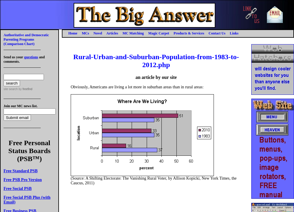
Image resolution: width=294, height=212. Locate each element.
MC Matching (133, 33)
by (25, 89)
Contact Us (217, 33)
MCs (85, 33)
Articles (112, 33)
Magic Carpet (158, 33)
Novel (97, 33)
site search (11, 89)
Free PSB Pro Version (23, 180)
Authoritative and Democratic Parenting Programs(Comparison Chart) (26, 39)
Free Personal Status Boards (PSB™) (29, 151)
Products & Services (189, 33)
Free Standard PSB (21, 171)
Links (234, 33)
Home (72, 33)
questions (31, 57)
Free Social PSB (18, 188)
